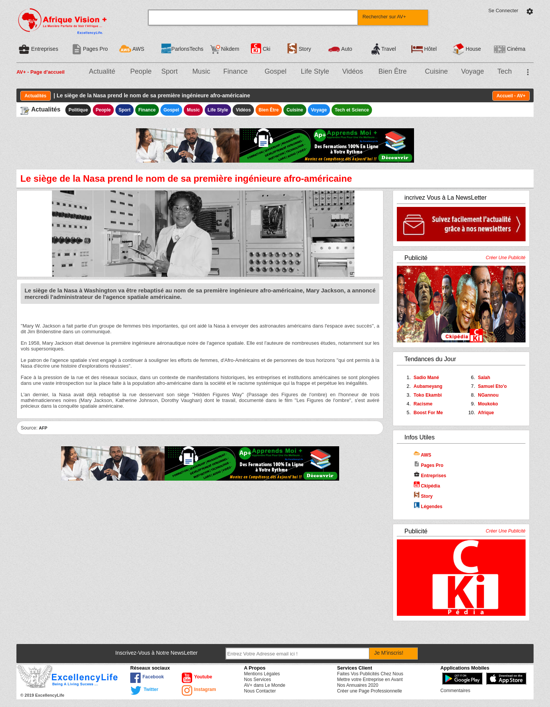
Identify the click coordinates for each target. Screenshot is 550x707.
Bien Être (393, 71)
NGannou (488, 395)
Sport (169, 71)
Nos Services (257, 679)
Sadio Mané (426, 377)
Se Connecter (503, 10)
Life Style (315, 71)
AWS (422, 455)
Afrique (486, 412)
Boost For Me (428, 412)
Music (201, 71)
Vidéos (352, 71)
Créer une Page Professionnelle (369, 691)
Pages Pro (428, 465)
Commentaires (455, 690)
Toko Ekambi (428, 395)
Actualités (35, 95)
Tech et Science (352, 110)
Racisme (423, 404)
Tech (504, 71)
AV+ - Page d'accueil (40, 72)
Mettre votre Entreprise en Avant (370, 679)
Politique (78, 110)
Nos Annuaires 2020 (357, 685)
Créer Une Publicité (506, 257)
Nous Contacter (260, 691)
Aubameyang (428, 386)
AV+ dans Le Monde (264, 685)
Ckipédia (427, 486)
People (141, 71)
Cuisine (436, 71)
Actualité (102, 71)
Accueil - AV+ (511, 95)
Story (423, 496)
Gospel (275, 71)
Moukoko (488, 404)
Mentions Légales (262, 673)
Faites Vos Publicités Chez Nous (370, 673)
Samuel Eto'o (492, 386)
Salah (484, 377)
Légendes (428, 506)
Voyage (472, 71)
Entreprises (430, 475)
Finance (235, 71)
